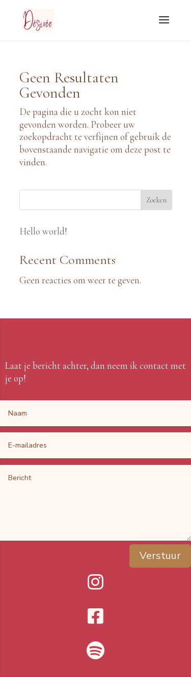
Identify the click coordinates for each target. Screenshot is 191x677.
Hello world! (43, 231)
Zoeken (156, 200)
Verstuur (160, 556)
